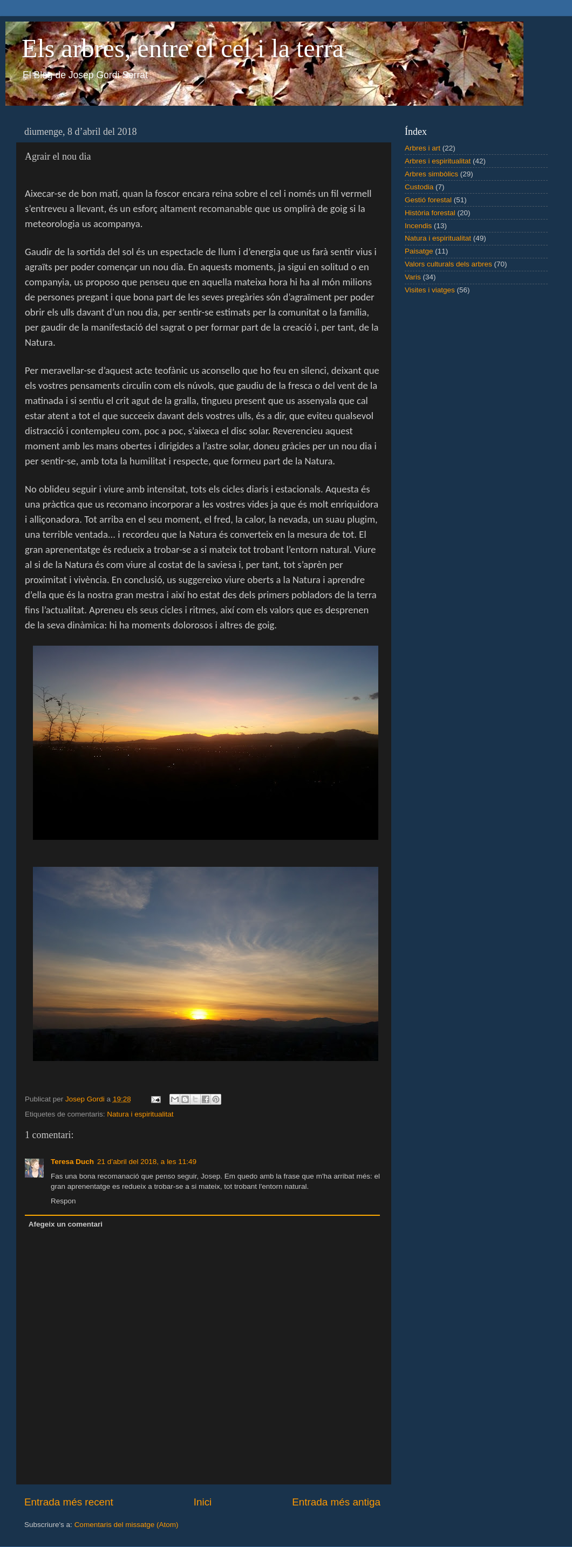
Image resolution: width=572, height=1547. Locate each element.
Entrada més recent (68, 1502)
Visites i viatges (430, 290)
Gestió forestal (428, 200)
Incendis (418, 226)
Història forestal (430, 213)
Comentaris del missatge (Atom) (126, 1525)
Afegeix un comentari (66, 1224)
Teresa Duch (72, 1162)
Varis (413, 277)
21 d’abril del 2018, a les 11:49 (146, 1162)
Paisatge (419, 251)
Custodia (419, 187)
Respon (63, 1201)
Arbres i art (422, 148)
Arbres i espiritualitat (438, 161)
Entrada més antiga (336, 1502)
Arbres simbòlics (431, 174)
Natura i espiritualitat (140, 1114)
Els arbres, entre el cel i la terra (183, 48)
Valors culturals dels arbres (448, 264)
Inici (203, 1502)
